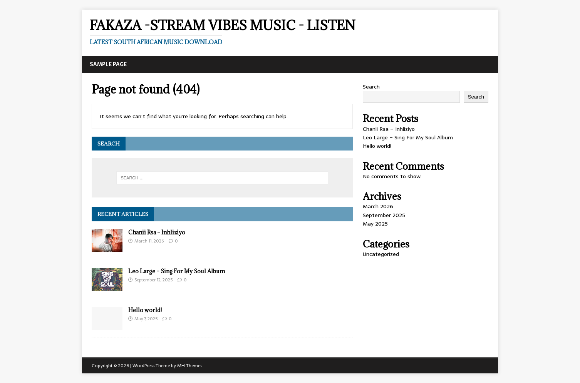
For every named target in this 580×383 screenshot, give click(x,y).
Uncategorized (381, 254)
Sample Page (108, 64)
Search (371, 86)
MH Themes (189, 366)
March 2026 (378, 206)
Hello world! (145, 310)
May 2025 (375, 223)
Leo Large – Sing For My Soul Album (176, 271)
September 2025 (384, 215)
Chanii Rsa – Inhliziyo (156, 232)
